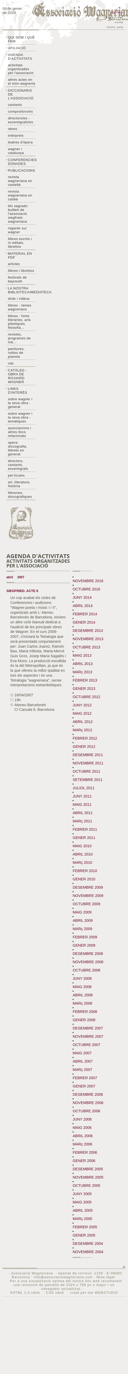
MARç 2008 (82, 1003)
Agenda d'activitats (20, 57)
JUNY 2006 (82, 1119)
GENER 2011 (84, 838)
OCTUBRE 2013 (86, 647)
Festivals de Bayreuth (17, 279)
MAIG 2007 (82, 1053)
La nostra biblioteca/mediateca (22, 290)
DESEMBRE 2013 (88, 630)
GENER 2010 (84, 879)
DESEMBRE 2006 (88, 1094)
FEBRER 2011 (85, 829)
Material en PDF (20, 255)
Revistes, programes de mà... (19, 338)
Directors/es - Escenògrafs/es (20, 120)
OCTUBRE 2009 (86, 904)
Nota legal (105, 1277)
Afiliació (17, 48)
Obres (12, 129)
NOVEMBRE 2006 (88, 1103)
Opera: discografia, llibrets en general (17, 448)
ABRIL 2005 (83, 1210)
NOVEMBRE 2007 (88, 1036)
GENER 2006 (84, 1161)
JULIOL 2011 (83, 788)
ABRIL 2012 (83, 722)
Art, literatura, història (19, 484)
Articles (14, 264)
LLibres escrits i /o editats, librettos (20, 243)
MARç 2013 (82, 672)
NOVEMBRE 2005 (88, 1177)
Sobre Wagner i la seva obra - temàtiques (20, 417)
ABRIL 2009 (83, 920)
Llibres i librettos (21, 271)
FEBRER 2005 (85, 1227)
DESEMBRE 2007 (88, 1028)
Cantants (15, 105)
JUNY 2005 (82, 1194)
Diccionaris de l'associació (21, 94)
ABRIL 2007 (83, 1061)
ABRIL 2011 (83, 813)
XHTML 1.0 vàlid (25, 1293)
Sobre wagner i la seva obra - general (20, 403)
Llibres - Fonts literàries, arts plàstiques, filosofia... (19, 322)
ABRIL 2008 (83, 995)
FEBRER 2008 (85, 1012)
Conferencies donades (22, 162)
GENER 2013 (84, 688)
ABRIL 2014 (83, 606)
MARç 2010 (82, 862)
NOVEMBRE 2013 (88, 639)
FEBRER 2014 (85, 614)
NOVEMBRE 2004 (88, 1252)
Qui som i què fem (21, 39)
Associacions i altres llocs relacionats (19, 432)
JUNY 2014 (82, 597)
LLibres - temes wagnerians (19, 307)
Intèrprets (16, 135)
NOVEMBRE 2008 (88, 962)
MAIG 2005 (82, 1202)
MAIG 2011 (82, 804)
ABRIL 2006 (83, 1136)
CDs (11, 363)
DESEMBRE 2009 (88, 887)
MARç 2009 (82, 929)
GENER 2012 (84, 746)
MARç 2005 (82, 1219)
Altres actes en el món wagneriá (21, 81)
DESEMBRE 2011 (88, 755)
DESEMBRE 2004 (88, 1243)
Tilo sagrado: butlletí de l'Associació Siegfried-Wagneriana (18, 213)
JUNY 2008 (82, 978)
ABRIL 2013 (83, 664)
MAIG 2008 (82, 987)
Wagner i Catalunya (16, 151)
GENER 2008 (84, 1020)
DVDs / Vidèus (19, 299)
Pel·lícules (16, 475)
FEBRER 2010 (85, 871)
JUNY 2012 (82, 705)
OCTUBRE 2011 (86, 771)
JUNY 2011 (82, 796)
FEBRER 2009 (85, 937)
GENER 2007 (84, 1086)
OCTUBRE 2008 (86, 970)
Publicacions (21, 170)
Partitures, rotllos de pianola (16, 353)
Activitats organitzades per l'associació (21, 69)
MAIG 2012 (82, 713)
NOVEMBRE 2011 (88, 763)
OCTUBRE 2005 (86, 1185)
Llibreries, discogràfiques (20, 495)
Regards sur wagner (17, 230)
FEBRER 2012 (85, 738)
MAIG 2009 (82, 912)
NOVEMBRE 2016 (88, 581)
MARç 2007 (82, 1070)
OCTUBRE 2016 (86, 589)
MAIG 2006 (82, 1127)
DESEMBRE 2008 (88, 954)
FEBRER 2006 (85, 1152)
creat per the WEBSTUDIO (94, 1293)
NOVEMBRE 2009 (88, 896)
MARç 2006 (82, 1144)
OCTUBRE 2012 (86, 697)
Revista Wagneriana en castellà (20, 181)
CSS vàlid (55, 1293)
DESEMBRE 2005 (88, 1169)
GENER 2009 (84, 945)
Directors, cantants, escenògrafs (18, 465)
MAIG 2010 (82, 846)
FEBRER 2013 (85, 680)
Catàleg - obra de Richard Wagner (17, 376)
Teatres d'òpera (20, 142)
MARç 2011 (82, 821)
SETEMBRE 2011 (87, 780)
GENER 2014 (84, 622)
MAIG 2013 (82, 655)
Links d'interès (17, 390)
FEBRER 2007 (85, 1078)
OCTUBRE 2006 (86, 1111)
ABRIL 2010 (83, 854)
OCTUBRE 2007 (86, 1045)
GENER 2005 (84, 1235)
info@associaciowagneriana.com (63, 1277)
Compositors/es (20, 111)
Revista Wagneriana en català (20, 195)
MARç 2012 (82, 730)
